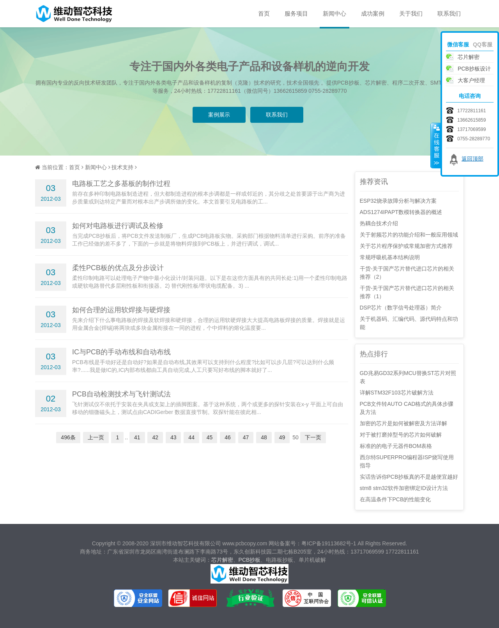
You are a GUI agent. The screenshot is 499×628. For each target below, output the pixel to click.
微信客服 (458, 44)
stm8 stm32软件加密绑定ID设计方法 (404, 488)
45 (210, 437)
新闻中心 (334, 13)
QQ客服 (482, 44)
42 (155, 437)
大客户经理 (471, 80)
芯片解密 (222, 560)
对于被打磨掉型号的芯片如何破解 (401, 435)
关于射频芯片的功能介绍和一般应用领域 (409, 235)
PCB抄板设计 (474, 68)
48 (264, 437)
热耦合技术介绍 (379, 223)
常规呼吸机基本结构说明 (390, 257)
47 (246, 437)
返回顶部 (472, 159)
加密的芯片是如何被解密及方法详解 (403, 423)
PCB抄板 (250, 560)
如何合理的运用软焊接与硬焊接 (121, 310)
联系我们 (449, 13)
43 (173, 437)
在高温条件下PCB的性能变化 (395, 499)
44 (191, 437)
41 (137, 437)
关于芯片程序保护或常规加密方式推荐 (406, 246)
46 (228, 437)
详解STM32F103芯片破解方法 (397, 392)
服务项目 (296, 13)
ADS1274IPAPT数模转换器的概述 (401, 212)
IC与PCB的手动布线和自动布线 (121, 352)
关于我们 (411, 13)
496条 (68, 437)
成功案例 (372, 13)
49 (282, 437)
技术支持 (122, 167)
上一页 (96, 437)
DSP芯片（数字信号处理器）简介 (401, 307)
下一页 (313, 437)
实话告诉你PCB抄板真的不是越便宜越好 (409, 477)
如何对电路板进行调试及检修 (117, 226)
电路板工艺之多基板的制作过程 (121, 184)
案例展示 (219, 114)
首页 (264, 13)
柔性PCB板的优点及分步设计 (118, 268)
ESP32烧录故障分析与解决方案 (398, 201)
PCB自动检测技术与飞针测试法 (121, 394)
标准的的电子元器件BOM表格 (396, 446)
